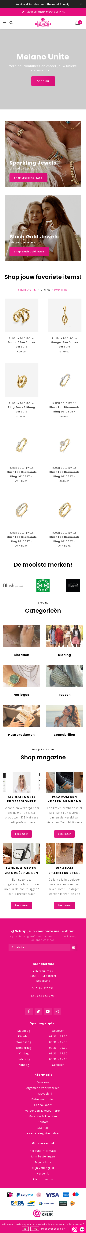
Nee (34, 1229)
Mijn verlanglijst (43, 1168)
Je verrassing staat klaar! (43, 1133)
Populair (61, 290)
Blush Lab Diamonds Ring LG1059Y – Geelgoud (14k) (21, 476)
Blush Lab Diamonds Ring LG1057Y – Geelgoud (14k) (21, 541)
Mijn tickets (43, 1162)
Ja (25, 1229)
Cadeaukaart (43, 1105)
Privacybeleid (43, 1093)
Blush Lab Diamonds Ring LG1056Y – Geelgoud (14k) (64, 541)
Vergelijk (43, 1173)
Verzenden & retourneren (43, 1110)
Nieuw (45, 290)
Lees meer (21, 834)
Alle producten (43, 1179)
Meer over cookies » (53, 1229)
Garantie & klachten (43, 1116)
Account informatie (43, 1151)
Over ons (43, 1082)
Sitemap (43, 1127)
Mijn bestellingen (43, 1156)
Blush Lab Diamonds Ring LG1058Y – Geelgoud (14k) (64, 476)
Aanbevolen (27, 290)
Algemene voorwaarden (43, 1088)
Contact (43, 1122)
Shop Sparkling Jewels (28, 177)
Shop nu (43, 81)
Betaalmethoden (43, 1099)
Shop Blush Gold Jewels (29, 251)
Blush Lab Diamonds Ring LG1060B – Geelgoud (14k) (64, 411)
